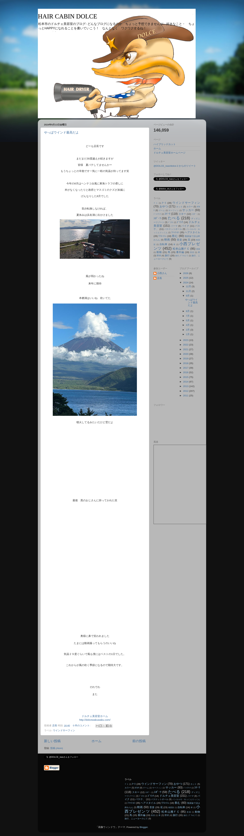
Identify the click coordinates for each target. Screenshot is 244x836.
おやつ (164, 206)
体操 (198, 249)
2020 (186, 354)
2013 (186, 386)
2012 (186, 391)
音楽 (179, 239)
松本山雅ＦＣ (181, 248)
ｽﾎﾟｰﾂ (157, 218)
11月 (189, 291)
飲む (175, 235)
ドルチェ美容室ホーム (95, 716)
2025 (186, 278)
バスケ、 (140, 799)
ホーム (96, 741)
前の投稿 (139, 741)
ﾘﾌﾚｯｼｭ (162, 236)
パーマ (174, 226)
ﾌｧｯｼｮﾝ (175, 232)
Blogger (144, 827)
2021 (186, 349)
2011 (186, 395)
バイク (185, 226)
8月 (188, 311)
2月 (188, 329)
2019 (186, 358)
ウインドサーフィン (64, 730)
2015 (186, 377)
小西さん (162, 273)
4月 (188, 325)
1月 (188, 334)
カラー (190, 206)
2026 (186, 273)
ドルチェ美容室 (169, 795)
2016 (186, 372)
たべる (174, 218)
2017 (186, 368)
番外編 (180, 252)
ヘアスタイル (192, 232)
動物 (159, 252)
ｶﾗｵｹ (137, 788)
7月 (188, 316)
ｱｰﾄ (164, 203)
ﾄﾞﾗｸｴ (171, 222)
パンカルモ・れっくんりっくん (186, 799)
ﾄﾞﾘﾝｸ (180, 222)
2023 (186, 340)
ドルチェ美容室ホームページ (169, 152)
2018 (186, 363)
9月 (188, 295)
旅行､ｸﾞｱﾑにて (181, 256)
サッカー (188, 210)
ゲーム (162, 210)
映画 (167, 239)
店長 (159, 278)
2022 (186, 344)
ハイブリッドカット (165, 144)
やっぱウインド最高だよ (61, 132)
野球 (159, 255)
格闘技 (171, 807)
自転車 (164, 244)
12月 (189, 286)
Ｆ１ (156, 203)
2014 (186, 381)
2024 (186, 282)
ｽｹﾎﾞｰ (194, 214)
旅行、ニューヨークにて (136, 818)
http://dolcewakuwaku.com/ (94, 719)
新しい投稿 (52, 741)
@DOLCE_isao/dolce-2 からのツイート (175, 166)
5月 (188, 320)
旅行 (167, 255)
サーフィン (173, 210)
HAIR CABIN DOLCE (67, 16)
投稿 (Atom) (56, 748)
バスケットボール (173, 229)
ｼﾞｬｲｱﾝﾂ (157, 214)
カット (179, 206)
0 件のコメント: (82, 725)
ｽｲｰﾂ (167, 213)
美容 (192, 252)
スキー (182, 214)
